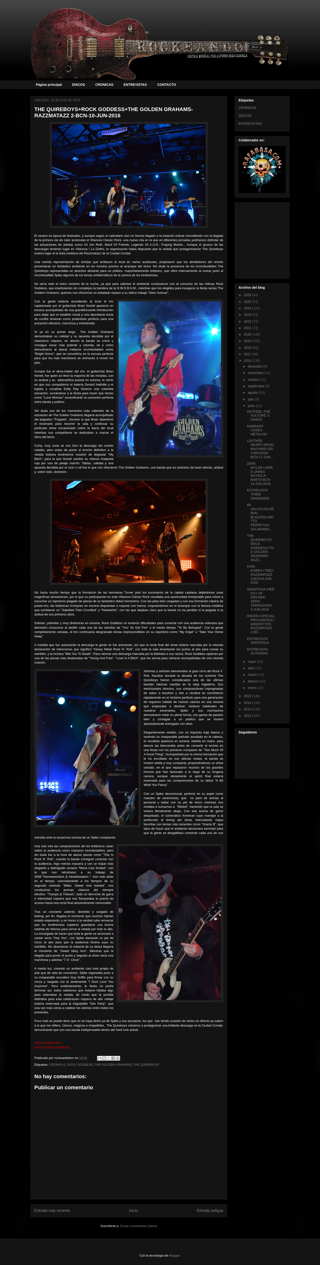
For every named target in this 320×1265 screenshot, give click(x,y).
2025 (248, 302)
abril (251, 668)
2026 (248, 295)
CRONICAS (104, 85)
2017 (248, 354)
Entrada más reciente (52, 1211)
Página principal (49, 85)
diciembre (255, 366)
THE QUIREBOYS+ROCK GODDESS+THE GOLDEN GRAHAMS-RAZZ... (260, 548)
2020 (248, 334)
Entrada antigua (210, 1211)
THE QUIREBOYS (146, 1064)
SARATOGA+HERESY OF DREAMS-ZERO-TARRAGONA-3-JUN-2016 (260, 599)
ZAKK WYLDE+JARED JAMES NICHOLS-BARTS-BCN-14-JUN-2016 (260, 474)
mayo (252, 662)
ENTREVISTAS (135, 85)
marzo (253, 674)
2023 (248, 315)
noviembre (256, 373)
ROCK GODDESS (80, 1064)
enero (252, 688)
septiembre (256, 386)
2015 (248, 696)
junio (252, 406)
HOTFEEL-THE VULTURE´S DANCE (258, 416)
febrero (253, 681)
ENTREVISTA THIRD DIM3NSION (258, 494)
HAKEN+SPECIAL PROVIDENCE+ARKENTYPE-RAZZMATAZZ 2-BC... (261, 624)
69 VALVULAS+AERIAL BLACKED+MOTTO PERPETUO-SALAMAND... (260, 517)
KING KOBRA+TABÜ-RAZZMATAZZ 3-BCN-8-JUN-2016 (260, 574)
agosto (253, 393)
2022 (248, 321)
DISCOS (78, 85)
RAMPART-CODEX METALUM (257, 430)
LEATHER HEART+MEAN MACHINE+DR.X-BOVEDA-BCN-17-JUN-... (260, 449)
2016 (248, 361)
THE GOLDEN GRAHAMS (112, 1064)
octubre (254, 380)
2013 (248, 709)
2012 (248, 716)
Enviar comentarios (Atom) (138, 1226)
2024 (248, 308)
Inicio (133, 1211)
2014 (248, 703)
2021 (248, 328)
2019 (248, 341)
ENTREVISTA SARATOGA (258, 641)
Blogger (174, 1255)
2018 (248, 348)
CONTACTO (166, 85)
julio (251, 399)
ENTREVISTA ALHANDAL (257, 651)
